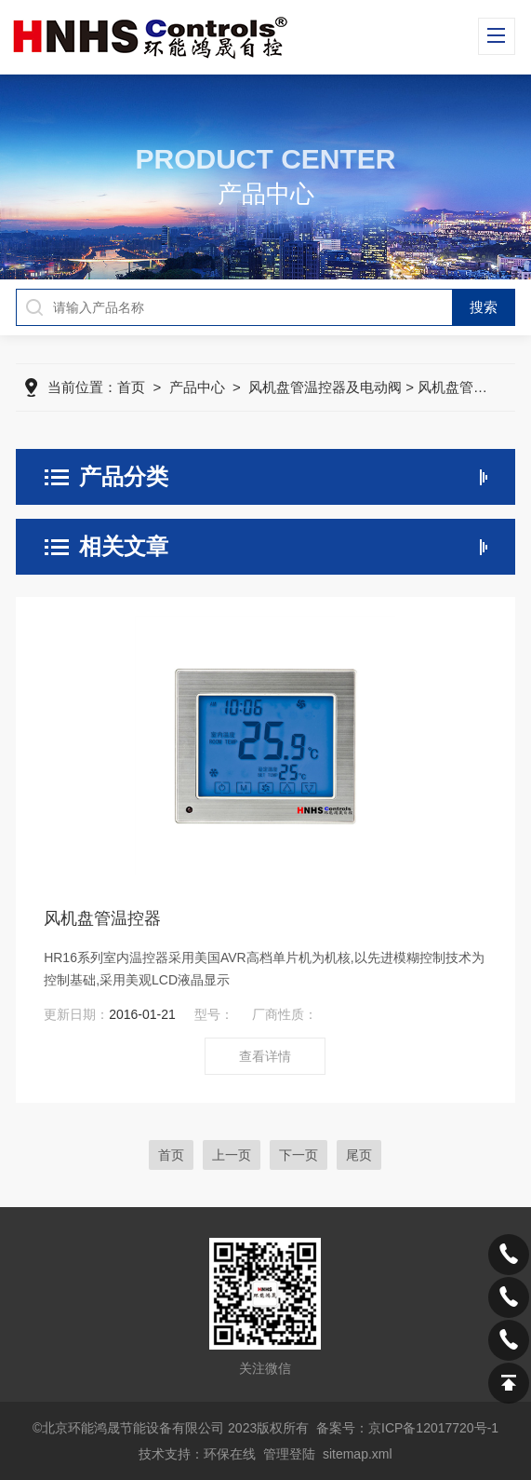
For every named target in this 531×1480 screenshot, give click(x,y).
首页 (131, 387)
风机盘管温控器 (102, 918)
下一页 (298, 1154)
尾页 (359, 1154)
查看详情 (265, 1056)
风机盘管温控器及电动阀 (325, 387)
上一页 (231, 1154)
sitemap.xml (357, 1453)
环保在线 (230, 1453)
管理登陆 (289, 1453)
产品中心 (197, 387)
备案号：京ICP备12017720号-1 (407, 1427)
